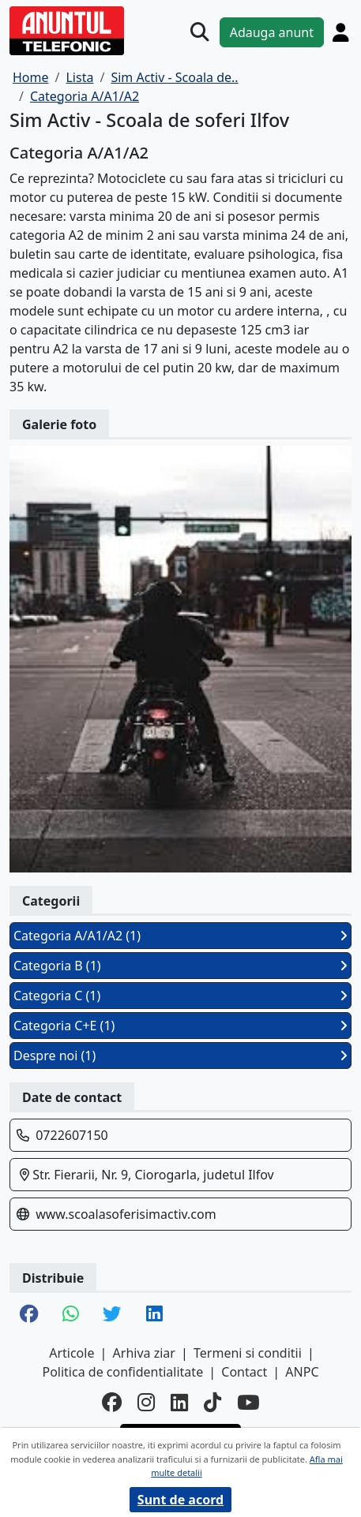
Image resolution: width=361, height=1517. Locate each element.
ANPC (301, 1372)
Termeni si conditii (248, 1353)
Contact (244, 1372)
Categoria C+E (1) (180, 1025)
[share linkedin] (154, 1315)
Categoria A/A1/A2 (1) (180, 935)
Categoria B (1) (180, 965)
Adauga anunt (272, 32)
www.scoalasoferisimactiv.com (126, 1214)
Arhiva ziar (144, 1353)
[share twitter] (112, 1315)
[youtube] (248, 1403)
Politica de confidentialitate (122, 1372)
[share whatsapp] (70, 1315)
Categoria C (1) (180, 995)
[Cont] (341, 32)
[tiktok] (212, 1403)
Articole (71, 1353)
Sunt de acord (180, 1499)
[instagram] (146, 1403)
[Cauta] (200, 32)
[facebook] (112, 1403)
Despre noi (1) (180, 1055)
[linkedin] (179, 1403)
